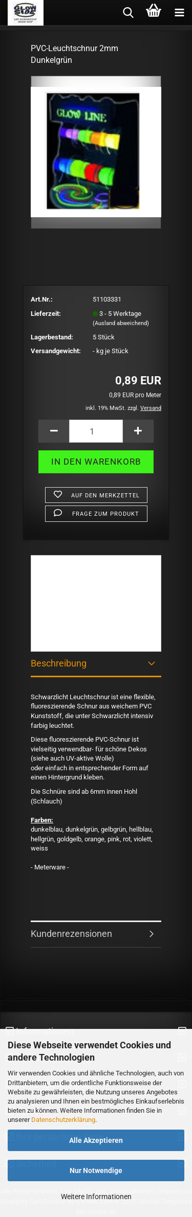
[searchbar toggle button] (128, 13)
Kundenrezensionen (71, 933)
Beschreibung (59, 663)
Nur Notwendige (96, 1170)
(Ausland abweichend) (121, 323)
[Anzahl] (96, 431)
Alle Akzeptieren (96, 1140)
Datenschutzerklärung (63, 1119)
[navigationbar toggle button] (179, 13)
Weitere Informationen (96, 1196)
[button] (53, 431)
